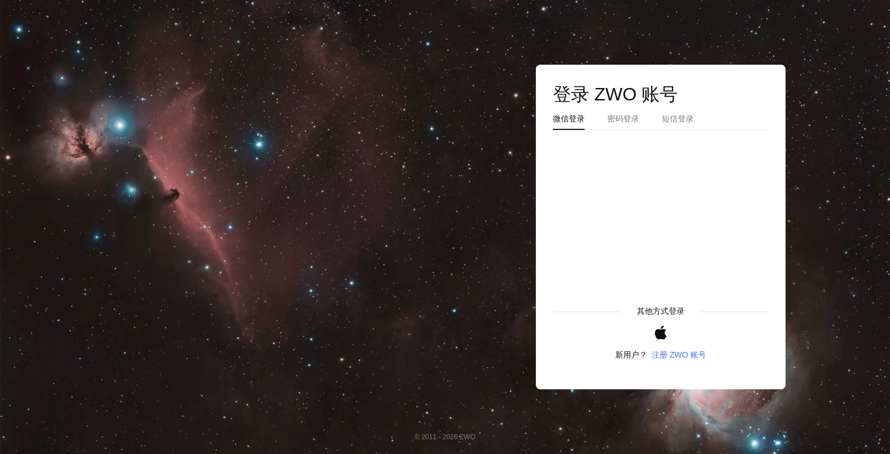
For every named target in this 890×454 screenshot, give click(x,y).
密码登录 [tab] (623, 118)
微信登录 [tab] (569, 118)
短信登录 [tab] (678, 118)
